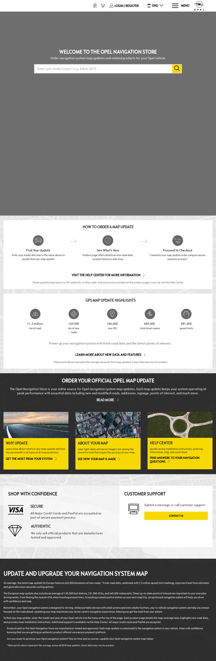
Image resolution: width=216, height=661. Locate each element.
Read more (108, 400)
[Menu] (180, 6)
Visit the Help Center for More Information (108, 275)
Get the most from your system (31, 459)
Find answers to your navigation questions (175, 459)
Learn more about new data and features (110, 355)
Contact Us (176, 515)
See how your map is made (99, 459)
